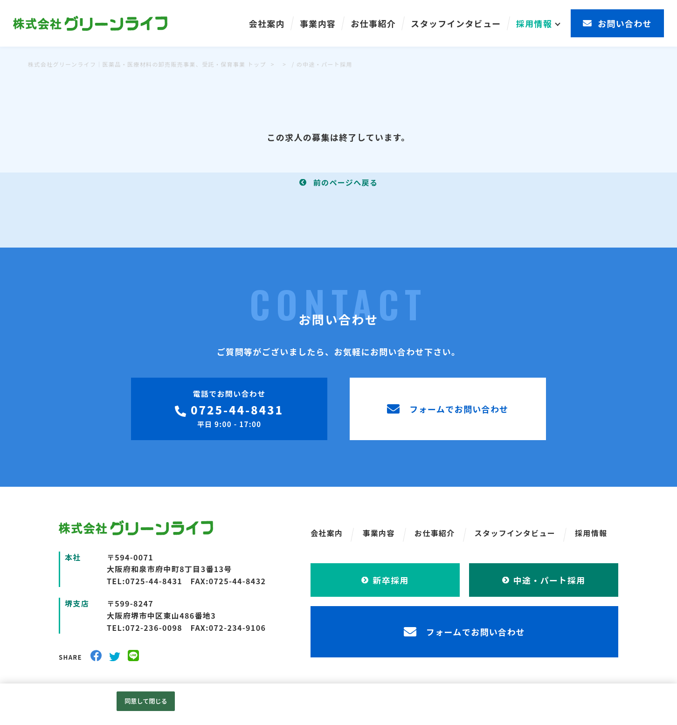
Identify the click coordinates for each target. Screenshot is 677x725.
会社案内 (267, 23)
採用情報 (534, 23)
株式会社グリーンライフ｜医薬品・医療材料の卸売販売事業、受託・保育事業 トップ (147, 64)
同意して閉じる (145, 701)
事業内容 (318, 23)
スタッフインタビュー (456, 23)
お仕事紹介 (373, 23)
